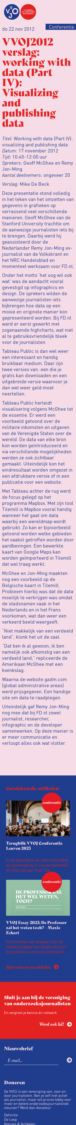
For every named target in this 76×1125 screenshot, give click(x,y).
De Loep (10, 1119)
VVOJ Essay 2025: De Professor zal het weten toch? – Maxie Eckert (36, 927)
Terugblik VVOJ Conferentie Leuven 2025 (34, 845)
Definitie (11, 1115)
